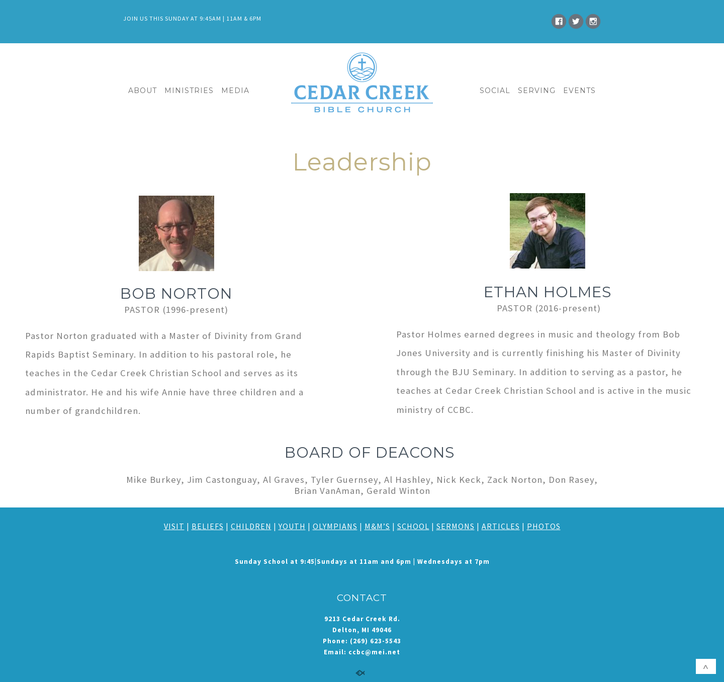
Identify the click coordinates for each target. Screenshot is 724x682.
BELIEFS (208, 526)
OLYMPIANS (335, 526)
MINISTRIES (189, 90)
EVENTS (579, 90)
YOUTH (292, 526)
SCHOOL (413, 526)
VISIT (174, 526)
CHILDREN (251, 526)
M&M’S (377, 526)
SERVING (537, 90)
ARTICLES (501, 526)
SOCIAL (495, 90)
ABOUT (142, 90)
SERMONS (455, 526)
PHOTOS (544, 526)
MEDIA (235, 90)
